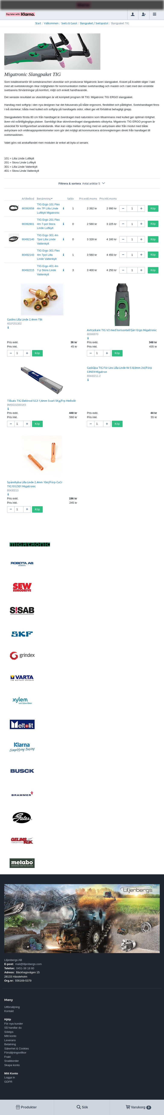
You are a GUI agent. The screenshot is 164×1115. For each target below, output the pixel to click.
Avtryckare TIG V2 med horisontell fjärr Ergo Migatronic (122, 330)
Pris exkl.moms (88, 198)
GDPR (8, 1081)
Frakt (7, 1056)
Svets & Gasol (69, 23)
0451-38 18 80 (25, 968)
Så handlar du (13, 1027)
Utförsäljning (12, 1007)
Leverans (10, 1040)
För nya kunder (13, 1023)
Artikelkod (28, 198)
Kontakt (9, 1011)
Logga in (9, 1077)
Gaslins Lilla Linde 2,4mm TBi (24, 319)
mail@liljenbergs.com (28, 964)
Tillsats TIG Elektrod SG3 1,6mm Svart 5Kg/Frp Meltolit (41, 400)
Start (38, 23)
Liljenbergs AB (13, 960)
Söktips (8, 1032)
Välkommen (51, 23)
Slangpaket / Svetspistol (94, 23)
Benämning (44, 198)
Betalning (10, 1044)
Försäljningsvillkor (15, 1052)
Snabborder (11, 1060)
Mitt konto (10, 1036)
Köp (153, 208)
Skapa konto (12, 1065)
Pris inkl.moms (108, 198)
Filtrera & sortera (82, 183)
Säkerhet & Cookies (16, 1048)
